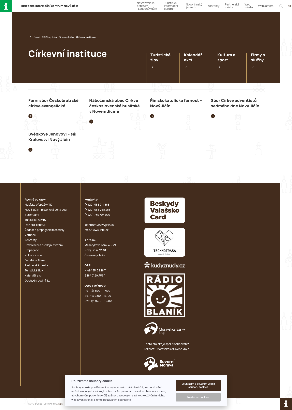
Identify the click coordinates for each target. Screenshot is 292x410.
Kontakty (214, 6)
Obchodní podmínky (37, 280)
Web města (249, 6)
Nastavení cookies (198, 397)
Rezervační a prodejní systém (44, 245)
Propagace (32, 250)
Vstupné (30, 235)
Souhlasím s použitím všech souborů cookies (198, 385)
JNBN (60, 404)
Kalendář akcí (193, 57)
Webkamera (266, 6)
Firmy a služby (66, 37)
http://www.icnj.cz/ (97, 230)
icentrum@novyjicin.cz (99, 225)
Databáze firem (35, 260)
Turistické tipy (160, 57)
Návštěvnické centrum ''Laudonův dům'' (147, 6)
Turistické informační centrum (171, 6)
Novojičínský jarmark (194, 6)
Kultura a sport (226, 57)
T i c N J (49, 6)
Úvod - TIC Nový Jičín (45, 37)
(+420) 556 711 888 (97, 204)
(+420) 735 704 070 (97, 215)
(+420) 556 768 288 (97, 209)
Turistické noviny (35, 220)
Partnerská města (232, 6)
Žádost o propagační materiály (44, 230)
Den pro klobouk (35, 225)
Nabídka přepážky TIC (39, 204)
